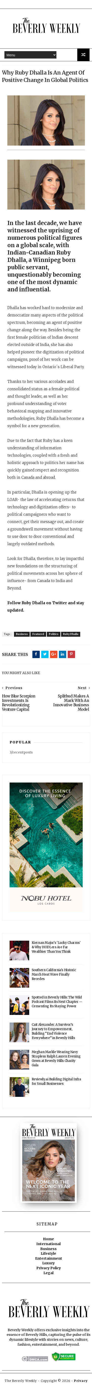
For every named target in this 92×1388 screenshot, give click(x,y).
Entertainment (48, 1259)
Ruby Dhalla (70, 635)
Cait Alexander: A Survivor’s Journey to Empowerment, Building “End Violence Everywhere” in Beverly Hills (53, 1032)
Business (22, 635)
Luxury (48, 1264)
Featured (38, 635)
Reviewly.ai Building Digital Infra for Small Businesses (56, 1082)
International (48, 1245)
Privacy (81, 1382)
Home (48, 1240)
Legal (48, 1274)
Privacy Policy (48, 1269)
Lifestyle (48, 1254)
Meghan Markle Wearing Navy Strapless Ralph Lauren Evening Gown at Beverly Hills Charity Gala (56, 1060)
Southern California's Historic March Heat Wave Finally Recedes (54, 975)
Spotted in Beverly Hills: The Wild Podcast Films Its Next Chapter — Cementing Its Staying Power (57, 1003)
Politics (53, 635)
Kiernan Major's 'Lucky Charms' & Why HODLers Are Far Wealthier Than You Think (56, 948)
